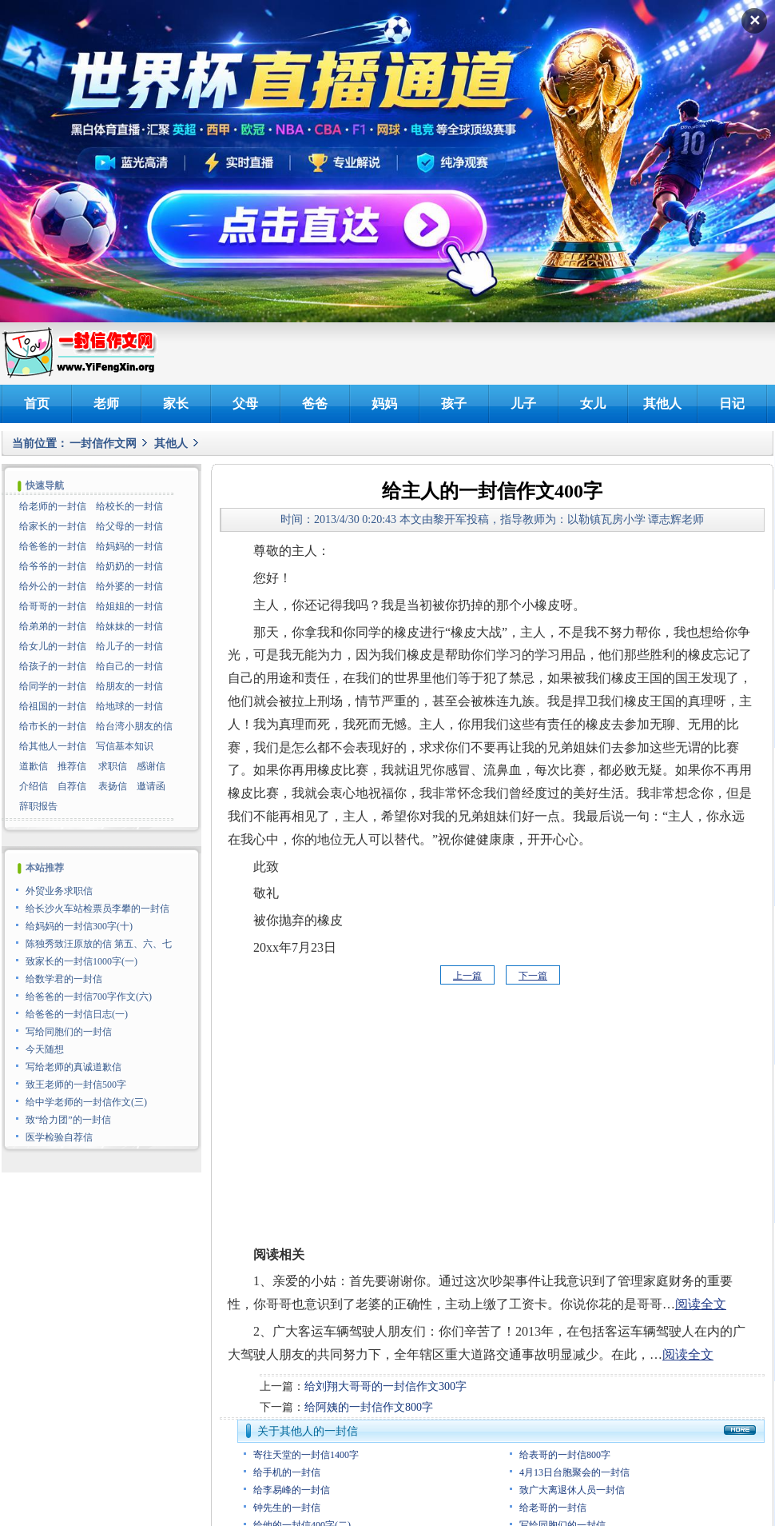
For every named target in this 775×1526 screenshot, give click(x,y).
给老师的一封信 (52, 506)
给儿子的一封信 (129, 646)
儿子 (523, 403)
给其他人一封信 (52, 746)
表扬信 (112, 786)
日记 (732, 403)
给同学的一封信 (52, 686)
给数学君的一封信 (64, 979)
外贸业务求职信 (59, 891)
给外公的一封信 (52, 586)
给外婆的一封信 (129, 586)
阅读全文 (700, 1304)
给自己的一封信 (129, 666)
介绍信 (33, 786)
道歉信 (33, 766)
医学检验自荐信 (59, 1137)
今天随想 (45, 1049)
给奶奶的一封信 (129, 566)
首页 (37, 403)
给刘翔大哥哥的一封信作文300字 (385, 1386)
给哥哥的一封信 (52, 606)
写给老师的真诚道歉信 (73, 1067)
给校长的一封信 (129, 506)
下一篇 (533, 975)
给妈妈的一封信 (129, 546)
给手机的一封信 (286, 1472)
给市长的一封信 (52, 726)
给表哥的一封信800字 (564, 1454)
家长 (176, 403)
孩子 (454, 403)
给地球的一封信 (129, 706)
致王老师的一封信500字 (76, 1084)
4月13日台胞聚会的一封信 (574, 1472)
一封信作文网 (103, 443)
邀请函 (151, 786)
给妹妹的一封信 (129, 626)
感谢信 (151, 766)
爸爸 (315, 403)
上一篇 (467, 975)
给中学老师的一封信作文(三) (86, 1102)
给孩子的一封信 (52, 666)
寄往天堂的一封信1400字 (306, 1454)
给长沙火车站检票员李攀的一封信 (97, 908)
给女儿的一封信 (52, 646)
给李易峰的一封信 (291, 1490)
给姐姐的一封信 (129, 606)
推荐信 (72, 766)
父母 (245, 403)
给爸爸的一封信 (52, 546)
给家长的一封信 (52, 526)
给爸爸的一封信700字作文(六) (89, 996)
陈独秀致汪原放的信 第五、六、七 (99, 943)
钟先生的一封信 (286, 1507)
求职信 (112, 766)
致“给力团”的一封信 (68, 1119)
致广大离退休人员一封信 (572, 1490)
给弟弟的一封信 (52, 626)
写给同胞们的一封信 (69, 1031)
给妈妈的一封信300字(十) (79, 926)
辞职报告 (38, 806)
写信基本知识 (124, 746)
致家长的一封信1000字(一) (81, 961)
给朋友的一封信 (129, 686)
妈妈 (384, 403)
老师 (106, 403)
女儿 (593, 403)
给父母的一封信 (129, 526)
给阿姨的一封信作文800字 (368, 1407)
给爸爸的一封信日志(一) (77, 1014)
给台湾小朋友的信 (134, 726)
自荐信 (72, 786)
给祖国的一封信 (52, 706)
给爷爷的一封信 (52, 566)
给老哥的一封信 (552, 1507)
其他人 (662, 403)
